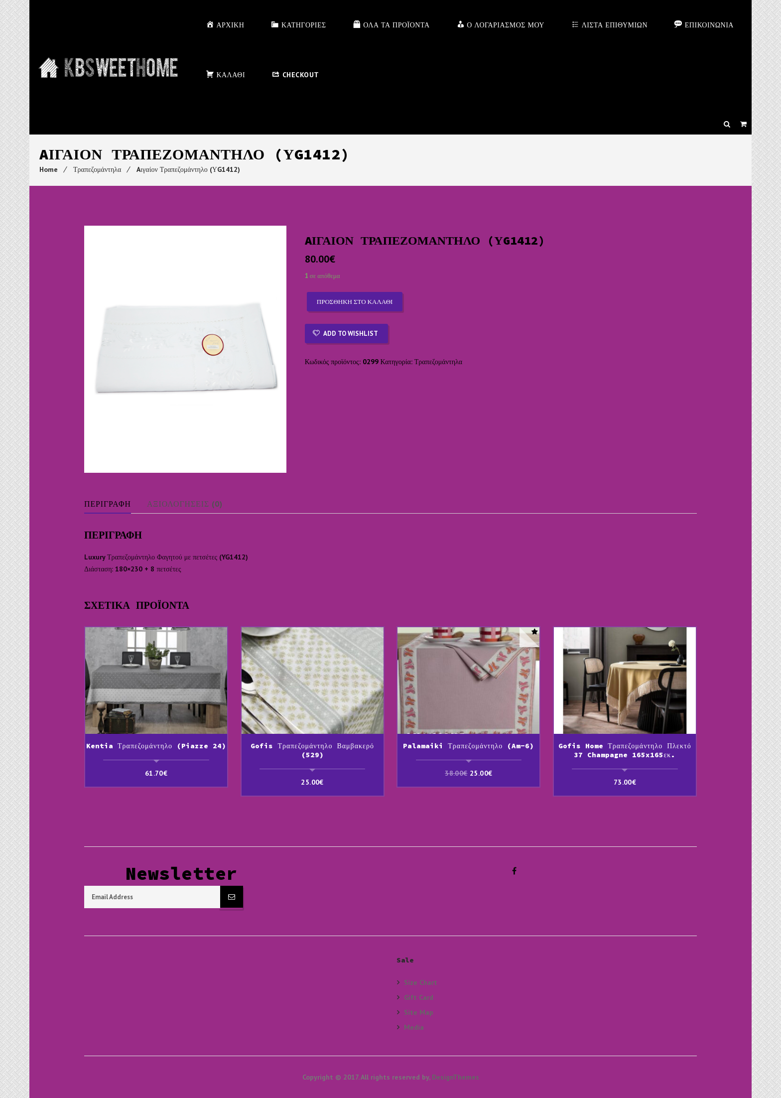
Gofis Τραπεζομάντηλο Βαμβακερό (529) (312, 750)
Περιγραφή (107, 504)
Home (48, 169)
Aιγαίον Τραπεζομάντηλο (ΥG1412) (188, 169)
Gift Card (418, 997)
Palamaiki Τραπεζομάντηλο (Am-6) (468, 745)
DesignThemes (455, 1077)
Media (414, 1027)
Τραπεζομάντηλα (97, 169)
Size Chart (420, 982)
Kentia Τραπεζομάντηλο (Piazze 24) (156, 745)
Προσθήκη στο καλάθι (355, 301)
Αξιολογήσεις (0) (185, 504)
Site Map (418, 1012)
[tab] (114, 504)
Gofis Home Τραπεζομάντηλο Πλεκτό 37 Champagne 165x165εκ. (624, 750)
